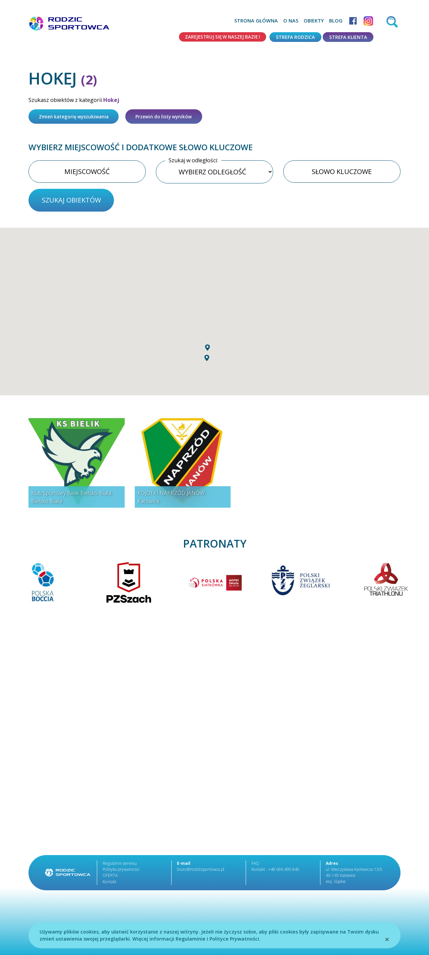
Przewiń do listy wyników (169, 117)
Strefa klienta (348, 37)
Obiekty (314, 20)
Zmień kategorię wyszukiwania (75, 117)
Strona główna (256, 20)
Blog (336, 20)
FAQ (255, 865)
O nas (290, 20)
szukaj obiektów (71, 201)
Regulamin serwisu (120, 865)
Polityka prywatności (121, 871)
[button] (207, 362)
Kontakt (109, 883)
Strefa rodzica (295, 37)
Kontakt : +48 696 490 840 (275, 871)
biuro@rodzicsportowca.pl (200, 871)
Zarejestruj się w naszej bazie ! (220, 37)
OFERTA (110, 877)
